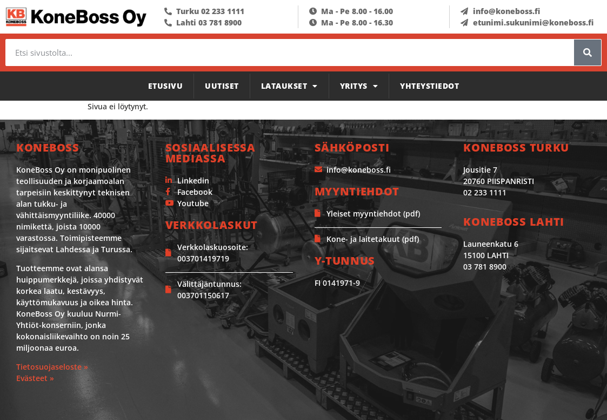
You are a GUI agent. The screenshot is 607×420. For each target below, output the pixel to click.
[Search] (587, 52)
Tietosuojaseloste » (52, 367)
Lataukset (289, 86)
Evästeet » (35, 378)
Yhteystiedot (429, 86)
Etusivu (165, 86)
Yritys (359, 86)
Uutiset (222, 86)
